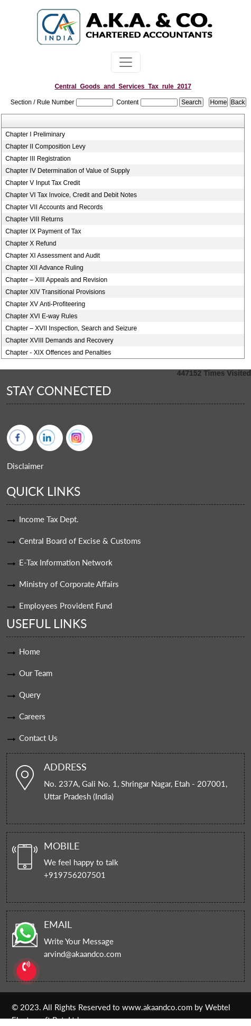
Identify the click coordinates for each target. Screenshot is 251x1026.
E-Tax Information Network (66, 562)
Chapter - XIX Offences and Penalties (58, 352)
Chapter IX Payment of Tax (43, 231)
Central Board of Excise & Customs (80, 540)
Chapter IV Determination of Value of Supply (67, 170)
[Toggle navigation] (126, 62)
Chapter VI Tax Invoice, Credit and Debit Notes (71, 195)
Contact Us (38, 737)
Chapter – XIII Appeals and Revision (56, 280)
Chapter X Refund (30, 243)
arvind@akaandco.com (82, 954)
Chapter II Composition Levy (45, 146)
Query (30, 694)
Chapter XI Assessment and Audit (52, 255)
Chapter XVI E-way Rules (41, 316)
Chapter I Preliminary (35, 134)
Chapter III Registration (37, 158)
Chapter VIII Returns (34, 219)
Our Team (35, 673)
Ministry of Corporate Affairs (69, 584)
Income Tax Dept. (49, 519)
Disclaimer (25, 466)
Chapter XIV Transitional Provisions (55, 292)
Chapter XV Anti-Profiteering (45, 304)
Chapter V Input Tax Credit (42, 183)
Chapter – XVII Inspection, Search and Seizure (71, 328)
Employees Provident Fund (65, 605)
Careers (32, 716)
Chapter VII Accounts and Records (54, 207)
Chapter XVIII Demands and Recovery (59, 340)
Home (29, 651)
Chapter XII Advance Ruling (44, 267)
